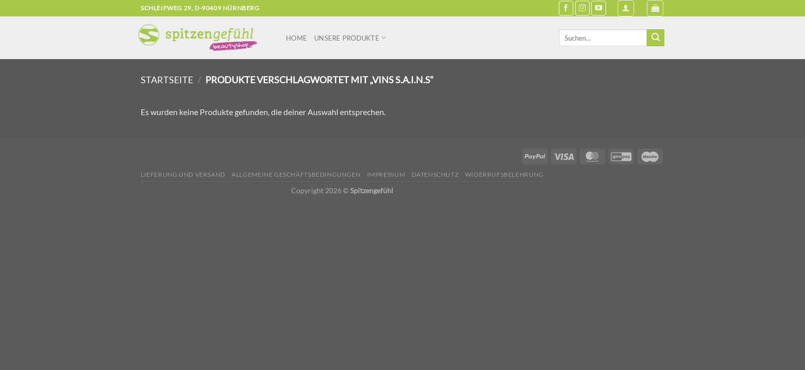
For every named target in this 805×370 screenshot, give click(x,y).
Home (296, 38)
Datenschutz (435, 174)
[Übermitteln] (655, 38)
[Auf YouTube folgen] (598, 8)
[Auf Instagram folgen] (582, 8)
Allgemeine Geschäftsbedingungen (296, 174)
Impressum (386, 174)
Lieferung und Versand (183, 174)
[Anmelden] (626, 8)
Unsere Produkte (350, 38)
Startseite (167, 79)
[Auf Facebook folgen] (566, 8)
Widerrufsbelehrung (504, 174)
